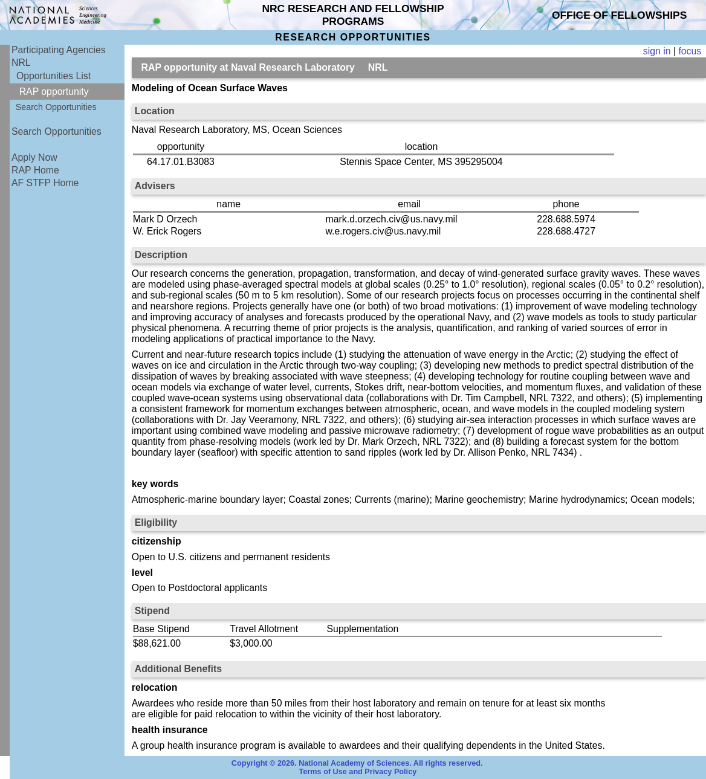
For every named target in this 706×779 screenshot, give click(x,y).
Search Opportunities (56, 107)
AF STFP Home (45, 183)
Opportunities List (53, 76)
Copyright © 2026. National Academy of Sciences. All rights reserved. (357, 763)
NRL (21, 62)
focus (689, 51)
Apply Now (34, 157)
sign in (657, 51)
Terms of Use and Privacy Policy (358, 772)
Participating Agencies (58, 50)
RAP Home (35, 170)
